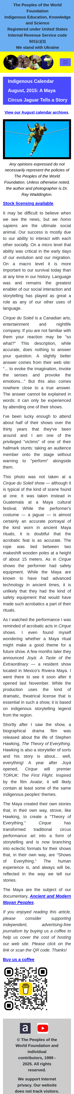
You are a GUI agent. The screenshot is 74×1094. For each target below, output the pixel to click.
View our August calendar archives (36, 112)
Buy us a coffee (18, 959)
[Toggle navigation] (65, 62)
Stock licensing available (28, 203)
